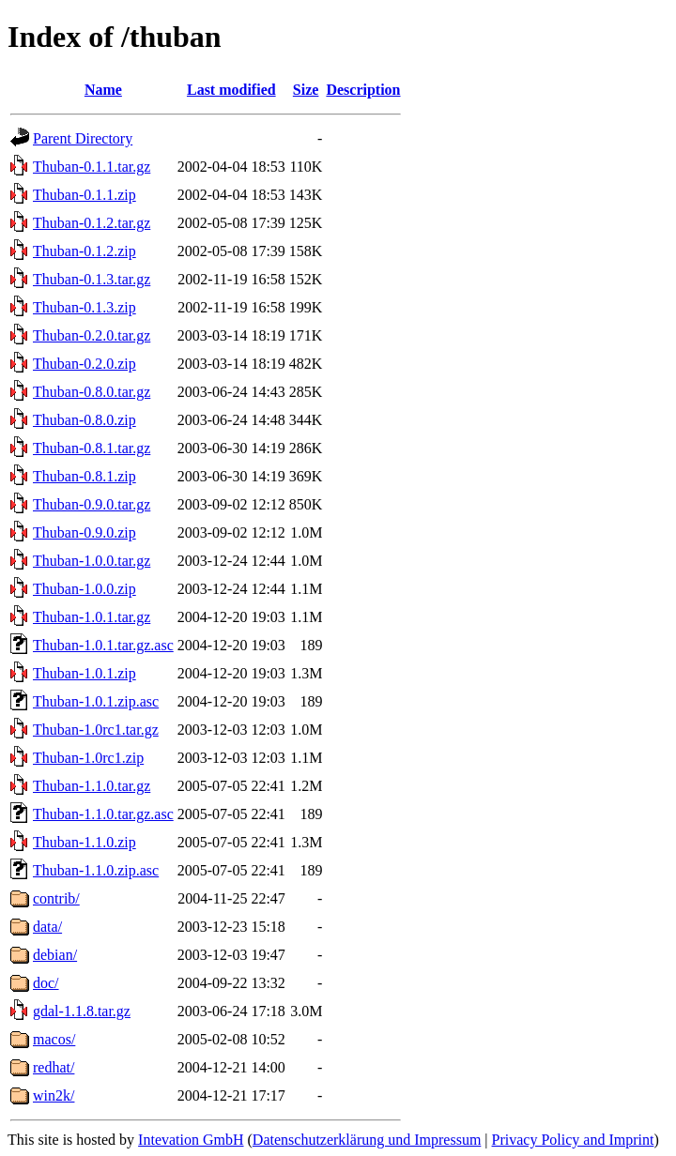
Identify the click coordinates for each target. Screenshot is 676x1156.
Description (363, 90)
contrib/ (56, 898)
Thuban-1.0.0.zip (84, 589)
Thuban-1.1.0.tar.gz (91, 786)
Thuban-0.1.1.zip (84, 195)
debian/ (55, 955)
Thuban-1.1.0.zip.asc (96, 870)
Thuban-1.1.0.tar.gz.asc (103, 814)
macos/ (54, 1039)
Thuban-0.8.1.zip (84, 476)
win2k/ (53, 1095)
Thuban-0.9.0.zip (84, 532)
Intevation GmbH (190, 1140)
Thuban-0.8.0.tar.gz (91, 392)
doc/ (46, 983)
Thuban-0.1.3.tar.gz (91, 279)
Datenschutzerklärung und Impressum (367, 1140)
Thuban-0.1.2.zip (84, 251)
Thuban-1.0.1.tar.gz (91, 617)
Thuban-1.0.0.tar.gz (91, 561)
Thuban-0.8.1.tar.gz (91, 448)
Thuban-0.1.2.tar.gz (91, 223)
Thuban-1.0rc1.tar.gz (96, 730)
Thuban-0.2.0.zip (84, 364)
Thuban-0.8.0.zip (84, 420)
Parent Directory (82, 138)
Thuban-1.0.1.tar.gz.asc (103, 645)
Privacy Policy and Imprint (573, 1140)
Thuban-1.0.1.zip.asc (96, 701)
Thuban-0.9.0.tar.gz (91, 504)
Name (103, 90)
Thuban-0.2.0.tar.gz (91, 335)
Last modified (231, 90)
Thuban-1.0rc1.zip (88, 758)
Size (306, 90)
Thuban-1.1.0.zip (84, 842)
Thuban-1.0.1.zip (84, 673)
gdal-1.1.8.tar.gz (82, 1011)
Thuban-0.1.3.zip (84, 307)
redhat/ (53, 1067)
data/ (47, 927)
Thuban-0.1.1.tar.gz (91, 167)
